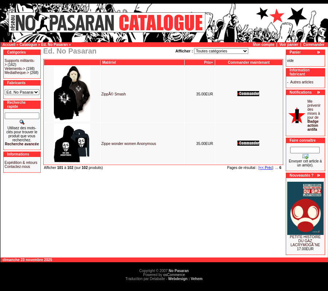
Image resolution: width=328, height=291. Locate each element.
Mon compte (263, 45)
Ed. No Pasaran (54, 45)
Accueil (9, 45)
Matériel (109, 62)
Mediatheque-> (17, 73)
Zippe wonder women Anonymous (128, 144)
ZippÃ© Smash (113, 94)
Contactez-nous (17, 167)
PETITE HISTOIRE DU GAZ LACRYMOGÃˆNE (305, 241)
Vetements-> (15, 69)
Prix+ (208, 62)
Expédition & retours (21, 163)
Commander (313, 45)
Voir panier (288, 45)
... (276, 168)
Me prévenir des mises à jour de (314, 115)
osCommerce (174, 275)
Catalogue (28, 45)
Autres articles (301, 82)
